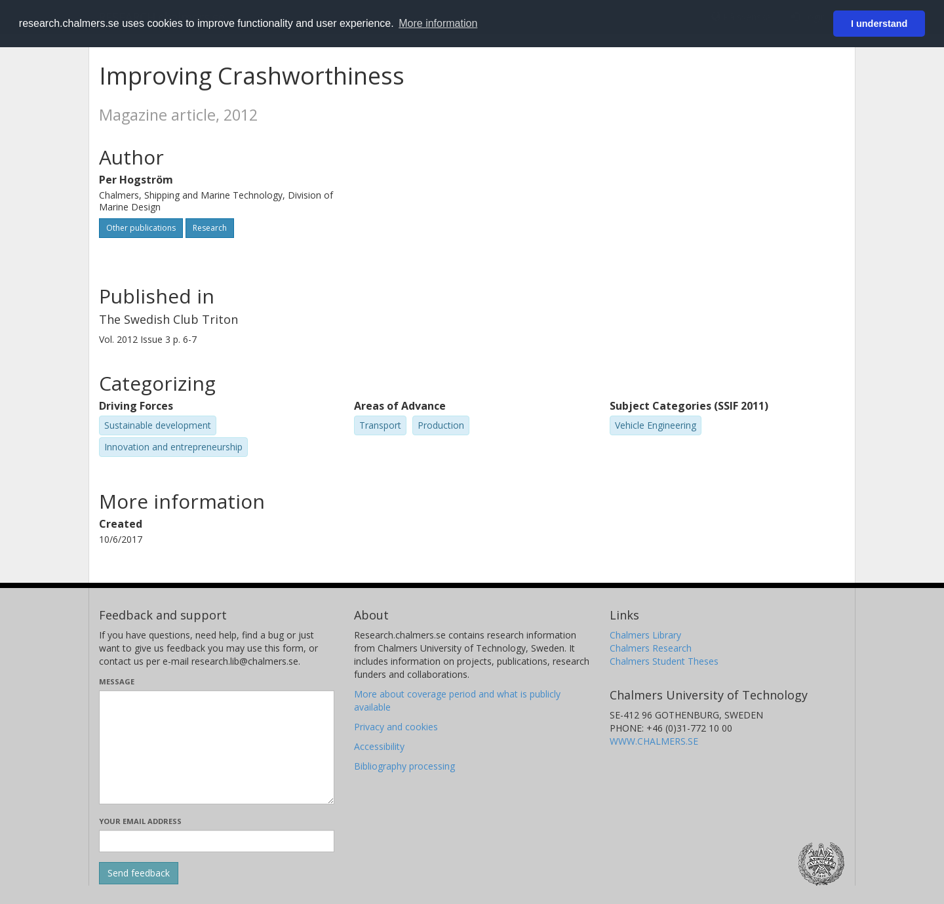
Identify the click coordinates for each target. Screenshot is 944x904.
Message (116, 681)
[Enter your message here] (216, 747)
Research (210, 227)
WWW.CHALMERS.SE (654, 741)
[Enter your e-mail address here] (216, 841)
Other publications (141, 227)
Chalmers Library (645, 635)
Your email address (140, 821)
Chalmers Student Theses (664, 661)
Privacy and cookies (396, 726)
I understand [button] (879, 23)
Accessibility (379, 746)
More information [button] (438, 23)
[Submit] (138, 873)
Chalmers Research (651, 648)
